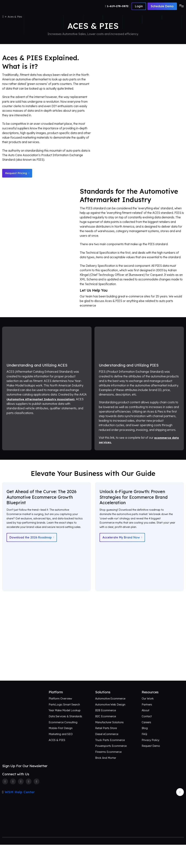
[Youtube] (37, 788)
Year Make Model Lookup (65, 717)
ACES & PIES (57, 747)
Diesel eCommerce (106, 741)
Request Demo (151, 753)
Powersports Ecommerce (111, 753)
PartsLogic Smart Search (64, 711)
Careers (146, 729)
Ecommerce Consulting (63, 729)
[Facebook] (5, 788)
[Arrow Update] (180, 799)
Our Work (148, 705)
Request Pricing (17, 173)
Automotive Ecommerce (110, 705)
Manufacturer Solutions (109, 729)
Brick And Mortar (106, 765)
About (145, 717)
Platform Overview (60, 705)
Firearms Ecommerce (108, 759)
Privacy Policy (150, 747)
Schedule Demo (162, 6)
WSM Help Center (20, 799)
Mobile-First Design (61, 735)
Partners (147, 711)
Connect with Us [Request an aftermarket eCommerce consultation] (93, 673)
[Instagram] (21, 788)
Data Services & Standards (66, 723)
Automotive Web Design (110, 711)
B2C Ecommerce (105, 723)
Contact (147, 723)
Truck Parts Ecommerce (110, 747)
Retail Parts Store (106, 735)
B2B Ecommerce (105, 717)
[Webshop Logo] (20, 6)
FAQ (144, 741)
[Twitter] (13, 788)
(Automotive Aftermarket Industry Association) (42, 399)
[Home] (3, 16)
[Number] (117, 6)
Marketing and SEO (61, 741)
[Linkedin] (29, 788)
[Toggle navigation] (180, 6)
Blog (145, 735)
